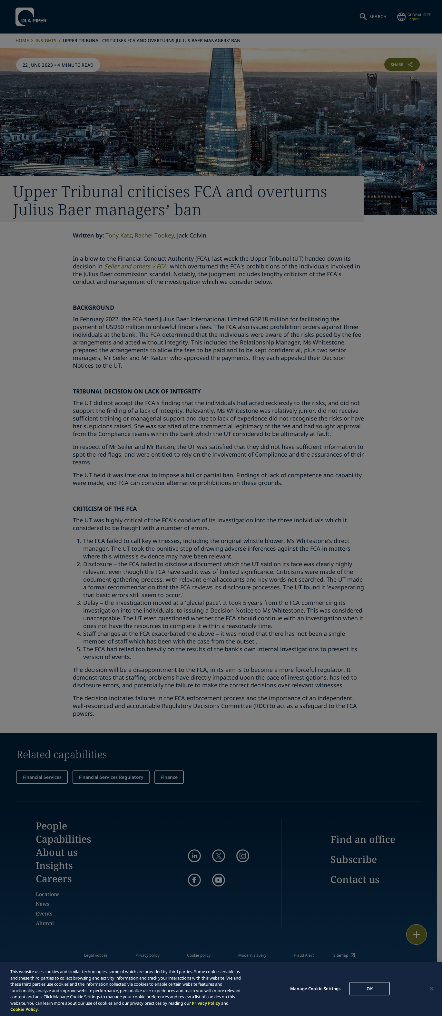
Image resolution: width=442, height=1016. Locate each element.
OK (369, 988)
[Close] (432, 988)
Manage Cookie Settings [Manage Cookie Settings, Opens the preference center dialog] (315, 988)
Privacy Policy (206, 1003)
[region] (221, 989)
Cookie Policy (24, 1009)
